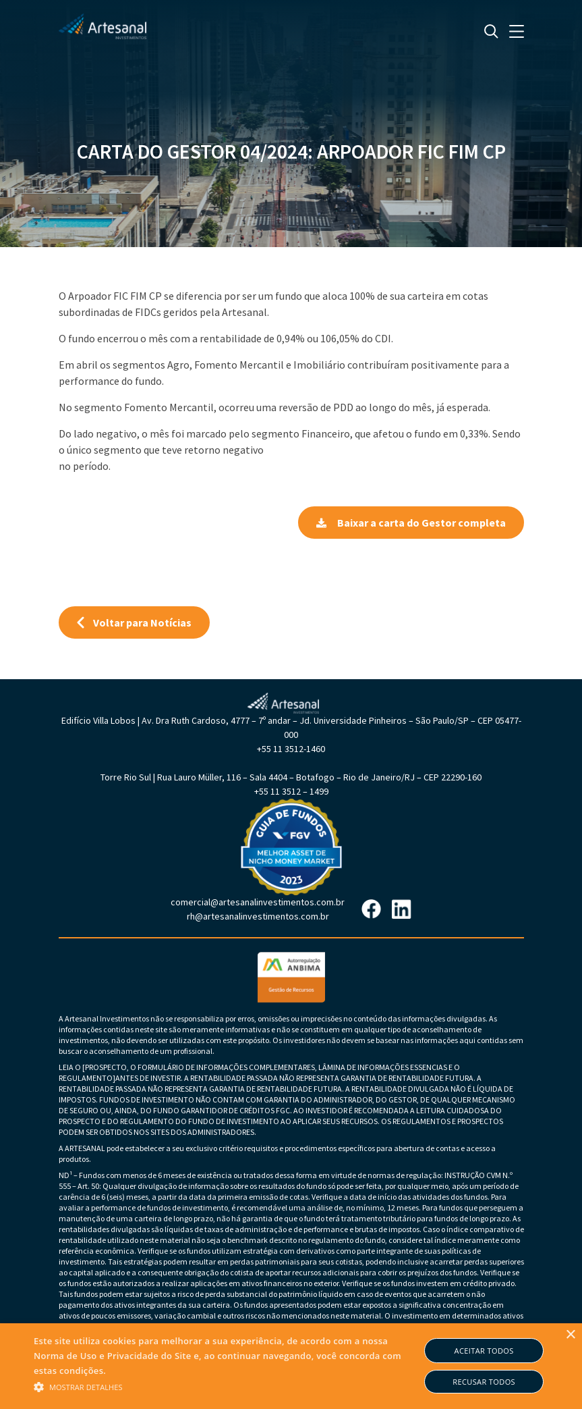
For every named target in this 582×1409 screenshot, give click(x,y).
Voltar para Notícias (134, 622)
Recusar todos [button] (484, 1382)
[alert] (291, 1366)
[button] (226, 1386)
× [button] (570, 1335)
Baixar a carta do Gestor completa (411, 522)
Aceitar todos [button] (484, 1351)
